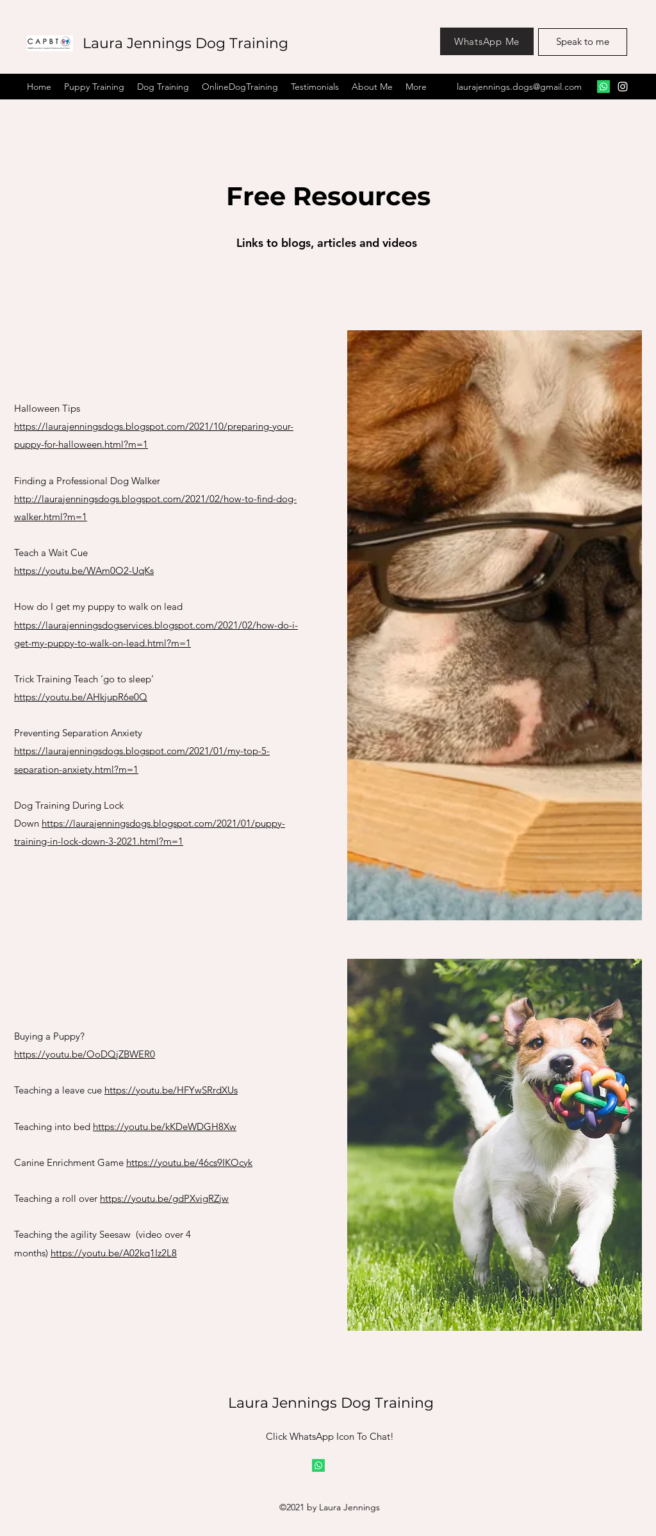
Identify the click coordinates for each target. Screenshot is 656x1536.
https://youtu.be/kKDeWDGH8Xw (164, 1126)
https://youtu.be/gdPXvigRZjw (164, 1198)
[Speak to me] (582, 42)
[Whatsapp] (318, 1465)
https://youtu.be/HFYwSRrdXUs (171, 1090)
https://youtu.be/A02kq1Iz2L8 (114, 1253)
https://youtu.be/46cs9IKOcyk (189, 1162)
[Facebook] (603, 86)
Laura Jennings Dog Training (185, 43)
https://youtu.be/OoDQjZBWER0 (84, 1054)
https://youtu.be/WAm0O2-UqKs (84, 570)
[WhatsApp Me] (487, 41)
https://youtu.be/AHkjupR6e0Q (80, 697)
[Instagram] (622, 86)
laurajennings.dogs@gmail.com (519, 86)
